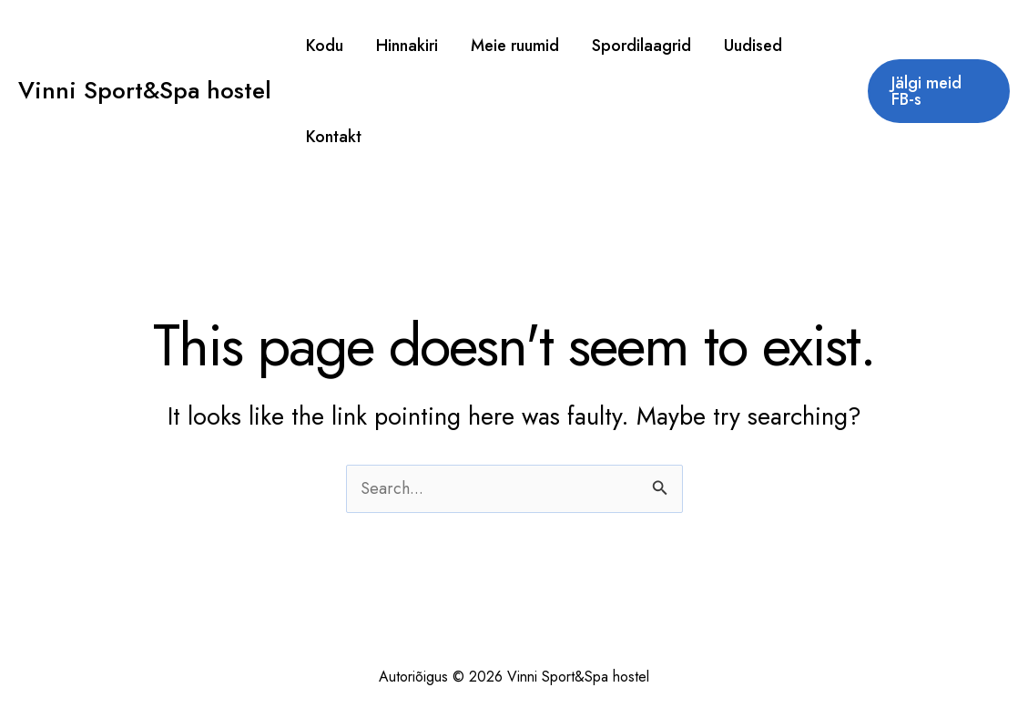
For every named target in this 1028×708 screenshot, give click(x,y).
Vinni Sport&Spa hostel (144, 90)
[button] (939, 91)
